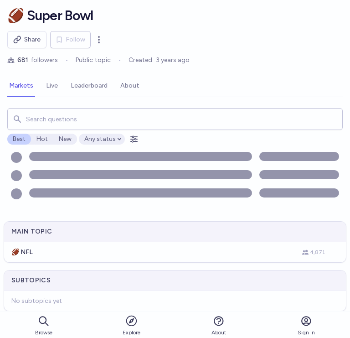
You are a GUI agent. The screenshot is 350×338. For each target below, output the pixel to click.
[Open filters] (134, 139)
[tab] (21, 86)
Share (27, 40)
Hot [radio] (42, 139)
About (218, 325)
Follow (70, 39)
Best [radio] (19, 139)
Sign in (306, 325)
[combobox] (175, 119)
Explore (131, 325)
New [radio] (65, 139)
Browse (43, 325)
